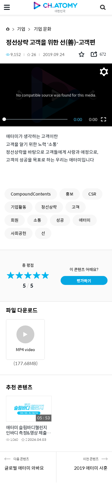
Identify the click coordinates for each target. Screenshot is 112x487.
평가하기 (84, 280)
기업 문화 (42, 28)
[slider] (35, 119)
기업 (21, 28)
